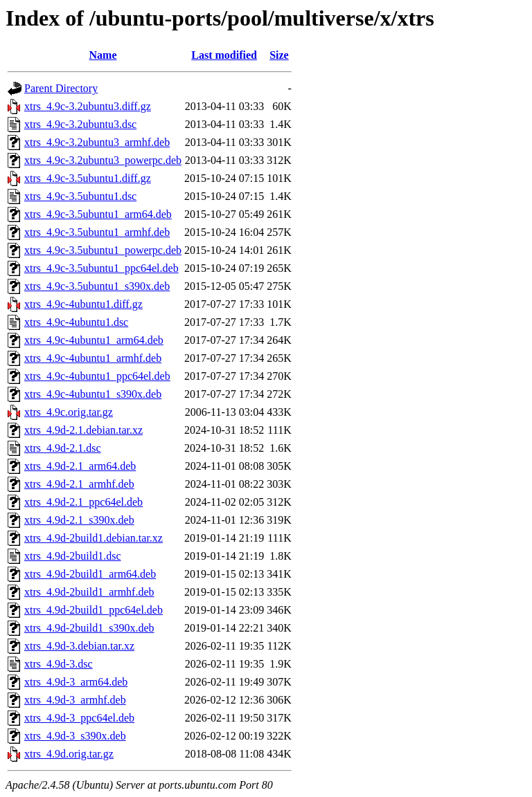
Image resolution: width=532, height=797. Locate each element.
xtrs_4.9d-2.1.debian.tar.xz (83, 430)
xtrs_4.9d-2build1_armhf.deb (89, 592)
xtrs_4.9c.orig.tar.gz (68, 412)
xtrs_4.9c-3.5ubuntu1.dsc (80, 196)
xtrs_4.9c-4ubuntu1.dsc (76, 322)
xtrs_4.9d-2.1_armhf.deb (79, 484)
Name (103, 55)
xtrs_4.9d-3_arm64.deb (75, 682)
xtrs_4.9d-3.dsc (58, 664)
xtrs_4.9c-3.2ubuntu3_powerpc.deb (102, 160)
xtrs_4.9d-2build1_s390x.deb (89, 628)
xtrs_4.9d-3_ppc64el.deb (79, 718)
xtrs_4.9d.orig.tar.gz (69, 754)
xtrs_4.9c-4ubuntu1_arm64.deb (93, 340)
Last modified (224, 55)
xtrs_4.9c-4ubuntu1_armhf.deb (92, 358)
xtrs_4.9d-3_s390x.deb (75, 736)
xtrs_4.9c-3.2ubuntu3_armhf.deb (97, 142)
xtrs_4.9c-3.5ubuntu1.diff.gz (87, 178)
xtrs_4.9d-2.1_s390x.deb (79, 520)
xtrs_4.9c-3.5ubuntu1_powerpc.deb (102, 250)
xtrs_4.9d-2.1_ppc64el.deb (83, 502)
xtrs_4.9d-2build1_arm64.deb (90, 574)
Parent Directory (61, 88)
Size (279, 55)
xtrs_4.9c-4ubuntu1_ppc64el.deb (97, 376)
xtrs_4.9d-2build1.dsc (72, 556)
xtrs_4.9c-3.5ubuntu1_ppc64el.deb (101, 268)
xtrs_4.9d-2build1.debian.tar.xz (93, 538)
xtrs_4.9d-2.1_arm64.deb (80, 466)
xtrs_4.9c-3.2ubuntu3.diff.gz (87, 106)
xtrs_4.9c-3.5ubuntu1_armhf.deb (97, 232)
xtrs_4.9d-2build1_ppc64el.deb (93, 610)
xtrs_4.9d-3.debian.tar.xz (79, 646)
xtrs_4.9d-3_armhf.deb (75, 700)
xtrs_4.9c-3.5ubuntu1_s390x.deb (97, 286)
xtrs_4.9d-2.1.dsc (62, 448)
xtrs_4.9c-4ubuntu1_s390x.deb (92, 394)
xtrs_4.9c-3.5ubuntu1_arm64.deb (98, 214)
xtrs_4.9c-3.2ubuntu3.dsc (80, 124)
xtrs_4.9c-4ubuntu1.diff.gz (83, 304)
